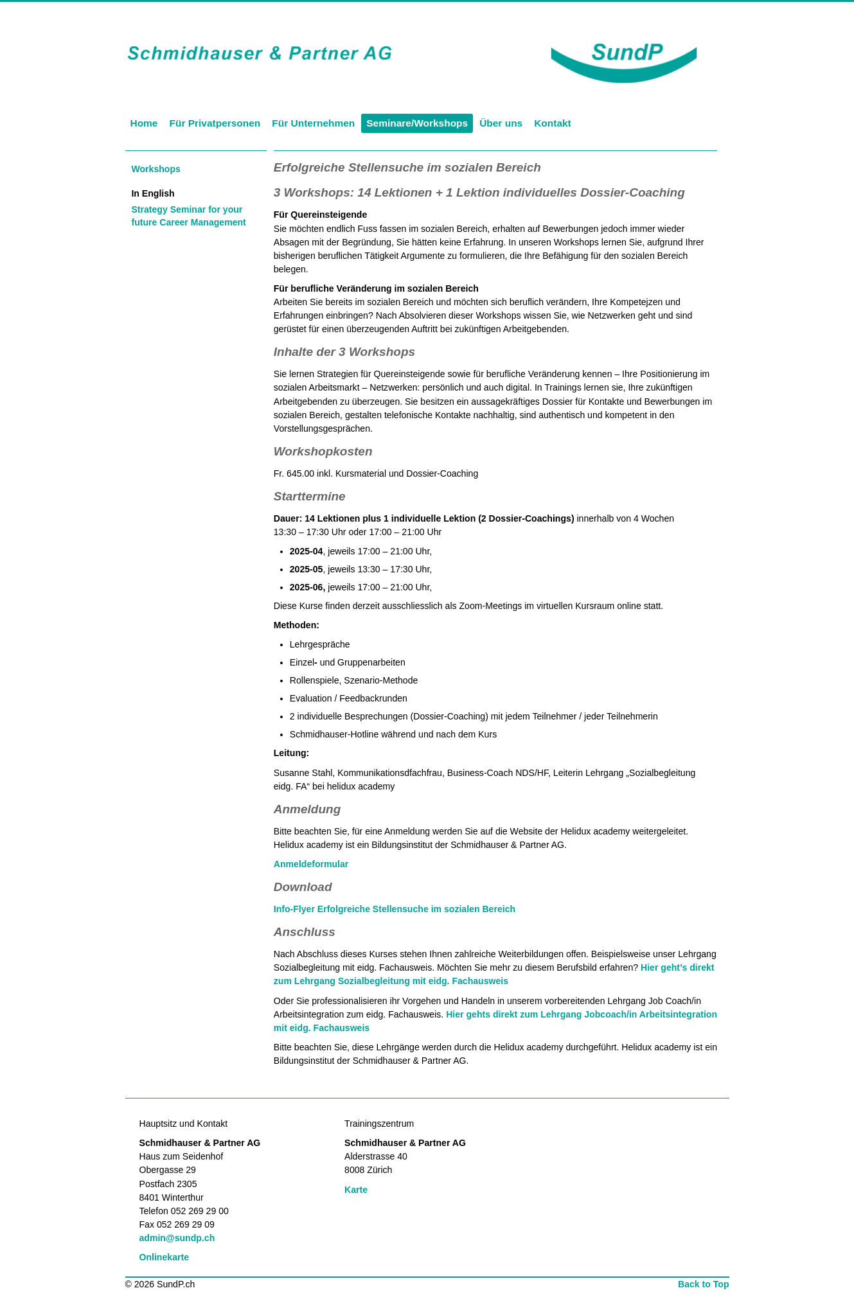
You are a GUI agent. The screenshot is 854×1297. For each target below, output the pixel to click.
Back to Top (703, 1284)
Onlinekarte (164, 1257)
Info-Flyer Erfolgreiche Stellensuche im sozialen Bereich (394, 909)
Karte (356, 1190)
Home (144, 123)
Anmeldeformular (311, 864)
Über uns (500, 123)
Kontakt (552, 123)
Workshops (155, 169)
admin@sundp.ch (177, 1238)
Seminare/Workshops (417, 123)
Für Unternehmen (313, 123)
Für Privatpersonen (214, 123)
